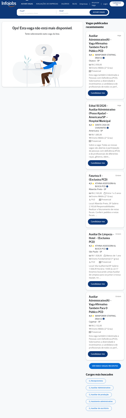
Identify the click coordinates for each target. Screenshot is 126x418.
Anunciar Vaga (95, 3)
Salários (65, 4)
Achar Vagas (27, 4)
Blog (74, 4)
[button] (99, 12)
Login (105, 4)
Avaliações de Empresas (47, 4)
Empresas (84, 4)
